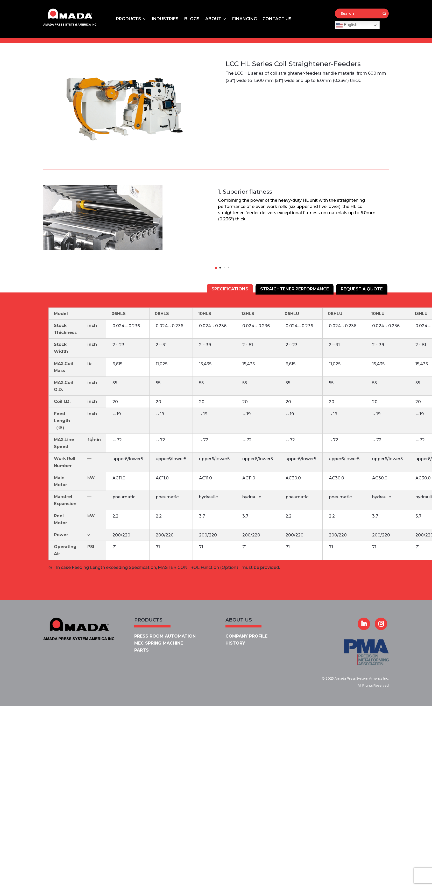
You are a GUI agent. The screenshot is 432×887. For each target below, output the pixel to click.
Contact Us (277, 19)
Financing (244, 19)
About (213, 19)
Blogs (192, 19)
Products (128, 19)
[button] (216, 268)
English (346, 25)
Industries (165, 19)
